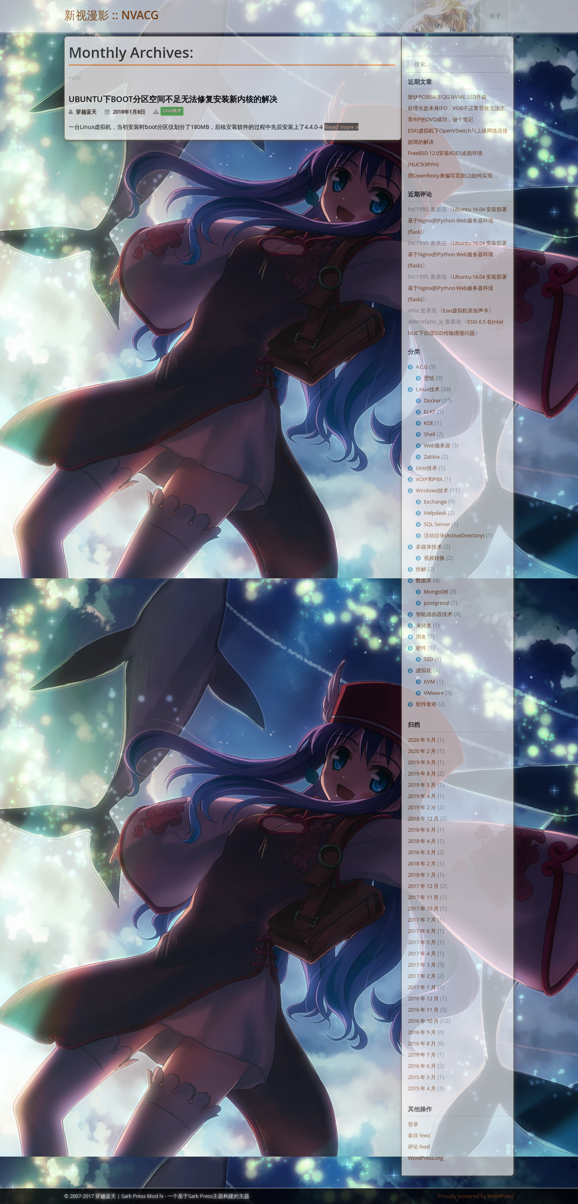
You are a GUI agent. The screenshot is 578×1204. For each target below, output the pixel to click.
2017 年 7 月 (422, 919)
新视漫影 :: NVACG (111, 15)
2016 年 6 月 (422, 1065)
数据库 (423, 580)
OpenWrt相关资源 (448, 16)
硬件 (421, 647)
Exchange (435, 501)
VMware (434, 692)
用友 (421, 636)
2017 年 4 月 (422, 953)
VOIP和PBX (429, 479)
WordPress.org (425, 1157)
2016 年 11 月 (423, 1009)
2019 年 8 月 (422, 773)
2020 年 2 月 (422, 751)
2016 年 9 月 (422, 1032)
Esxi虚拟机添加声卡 (465, 310)
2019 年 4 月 (422, 796)
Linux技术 (172, 110)
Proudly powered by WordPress (476, 1196)
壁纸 (429, 378)
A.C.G (421, 366)
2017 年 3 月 (422, 964)
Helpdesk (435, 512)
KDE (429, 423)
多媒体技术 (429, 546)
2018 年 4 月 (422, 841)
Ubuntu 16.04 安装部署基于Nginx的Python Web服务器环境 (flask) (457, 220)
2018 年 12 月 (423, 818)
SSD (428, 659)
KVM (429, 681)
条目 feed (419, 1135)
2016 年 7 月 (422, 1054)
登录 (413, 1124)
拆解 (421, 569)
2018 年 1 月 (422, 874)
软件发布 (426, 704)
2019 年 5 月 (422, 784)
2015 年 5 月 (422, 1077)
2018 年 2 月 (422, 863)
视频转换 (434, 557)
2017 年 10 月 (423, 908)
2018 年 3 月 (422, 852)
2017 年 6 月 (422, 931)
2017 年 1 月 (422, 987)
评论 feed (419, 1146)
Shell (429, 434)
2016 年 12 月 (423, 998)
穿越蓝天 (86, 111)
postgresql (436, 602)
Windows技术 (432, 490)
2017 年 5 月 (422, 942)
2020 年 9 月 (422, 739)
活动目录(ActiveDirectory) (454, 535)
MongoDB (436, 591)
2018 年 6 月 (422, 829)
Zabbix (432, 456)
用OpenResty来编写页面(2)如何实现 (450, 175)
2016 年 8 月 (422, 1043)
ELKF (430, 411)
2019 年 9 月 (422, 762)
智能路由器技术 (434, 614)
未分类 (423, 625)
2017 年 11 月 (423, 897)
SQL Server (437, 524)
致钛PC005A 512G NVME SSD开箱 (447, 96)
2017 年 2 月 (422, 976)
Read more (341, 127)
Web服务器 (437, 445)
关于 (495, 16)
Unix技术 (426, 467)
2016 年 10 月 (423, 1020)
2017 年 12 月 (423, 886)
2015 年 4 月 (422, 1088)
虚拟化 (423, 670)
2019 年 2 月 (422, 807)
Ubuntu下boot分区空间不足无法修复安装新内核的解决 (173, 99)
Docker (432, 400)
